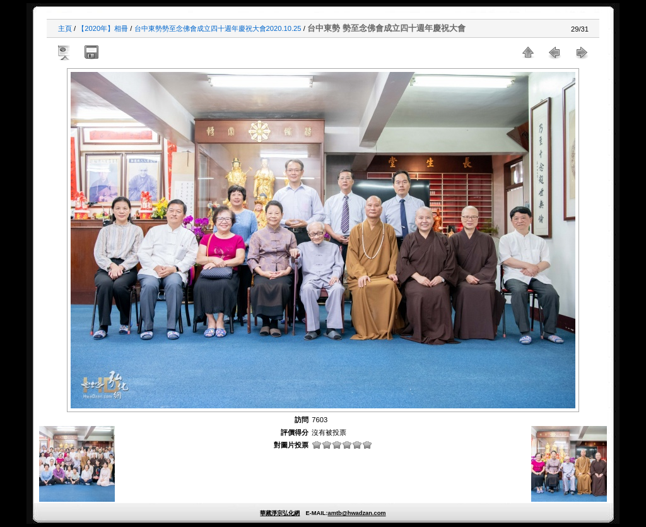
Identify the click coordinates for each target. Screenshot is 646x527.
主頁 (65, 28)
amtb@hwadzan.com (356, 513)
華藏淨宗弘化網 (280, 513)
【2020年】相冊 (103, 28)
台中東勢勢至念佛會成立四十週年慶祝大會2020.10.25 (218, 28)
